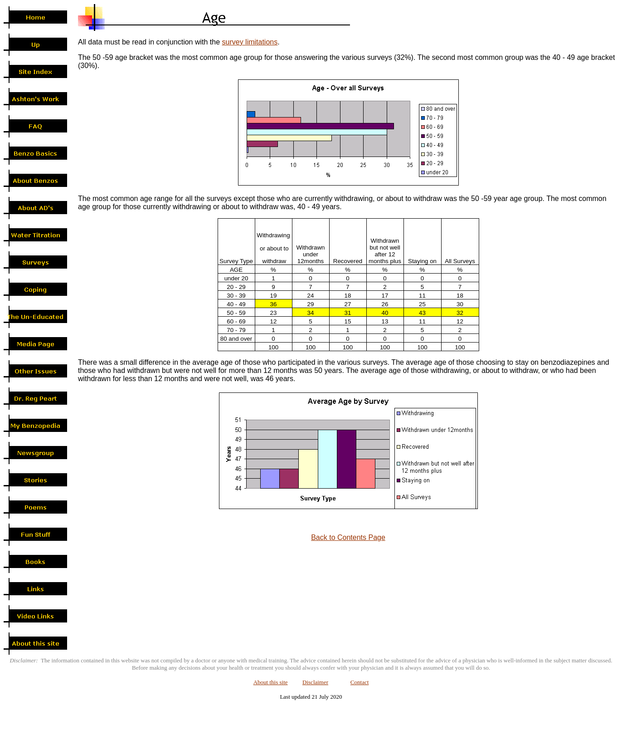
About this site (270, 682)
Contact (359, 682)
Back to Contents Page (348, 537)
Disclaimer (315, 682)
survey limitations (250, 42)
